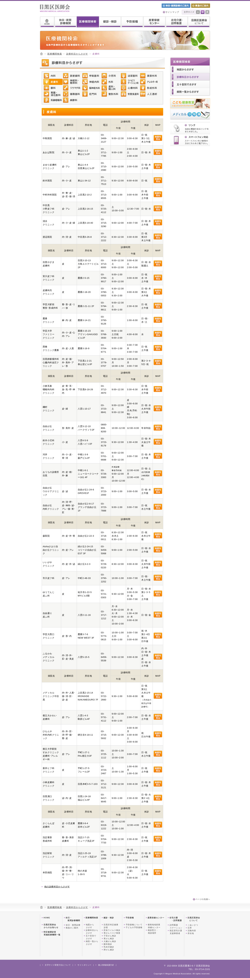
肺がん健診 (109, 950)
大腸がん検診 (110, 941)
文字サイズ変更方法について (58, 965)
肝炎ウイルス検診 (112, 930)
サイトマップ (172, 12)
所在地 (191, 933)
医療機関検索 (54, 54)
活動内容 (192, 930)
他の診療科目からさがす (57, 886)
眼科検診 (108, 944)
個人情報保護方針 (106, 965)
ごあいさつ (193, 925)
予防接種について (134, 925)
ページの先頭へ (202, 899)
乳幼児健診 (109, 947)
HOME (47, 918)
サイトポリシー (84, 965)
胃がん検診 (109, 938)
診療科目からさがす (77, 54)
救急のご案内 (72, 928)
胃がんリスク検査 (112, 933)
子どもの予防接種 (134, 927)
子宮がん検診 (110, 936)
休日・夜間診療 (73, 925)
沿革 (190, 928)
